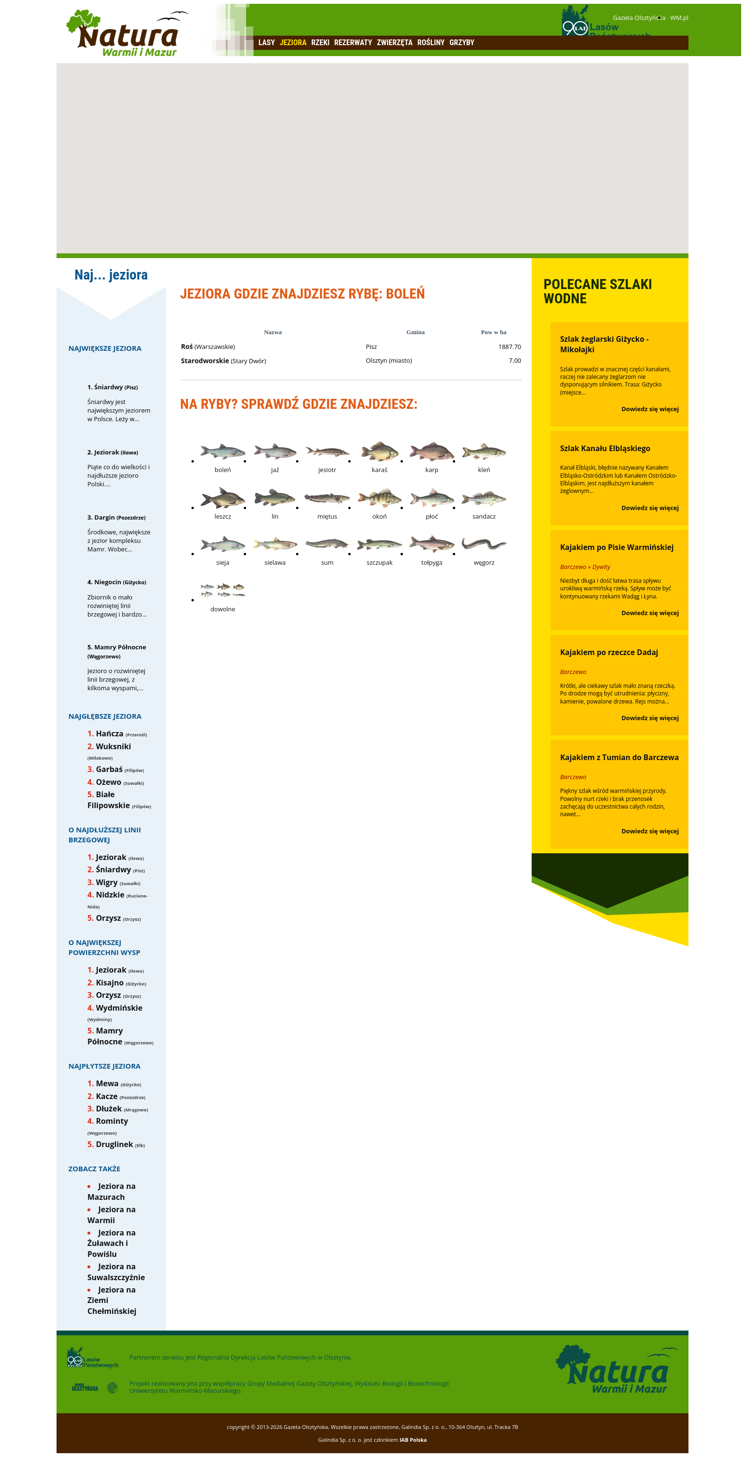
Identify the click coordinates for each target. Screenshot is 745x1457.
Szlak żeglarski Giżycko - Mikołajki (604, 344)
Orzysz (108, 918)
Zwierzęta (394, 42)
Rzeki (320, 42)
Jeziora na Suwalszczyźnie (116, 1271)
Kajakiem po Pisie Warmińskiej (617, 547)
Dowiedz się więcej (650, 409)
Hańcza (110, 733)
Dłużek (109, 1108)
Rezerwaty (353, 42)
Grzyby (462, 42)
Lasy (266, 42)
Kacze (107, 1096)
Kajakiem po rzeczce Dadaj (609, 652)
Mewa (107, 1083)
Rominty (112, 1121)
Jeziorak (107, 452)
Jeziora (293, 42)
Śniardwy (109, 387)
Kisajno (110, 982)
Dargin (105, 517)
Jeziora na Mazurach (111, 1191)
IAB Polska (413, 1439)
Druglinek (114, 1144)
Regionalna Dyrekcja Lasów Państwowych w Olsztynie (273, 1357)
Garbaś (109, 769)
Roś (187, 346)
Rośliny (431, 42)
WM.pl (679, 17)
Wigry (107, 882)
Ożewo (109, 782)
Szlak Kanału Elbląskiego (605, 448)
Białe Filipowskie (108, 799)
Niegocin (108, 582)
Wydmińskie (119, 1008)
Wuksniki (113, 746)
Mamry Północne (120, 647)
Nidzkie (110, 894)
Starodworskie (205, 360)
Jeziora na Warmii (111, 1214)
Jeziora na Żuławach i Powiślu (111, 1243)
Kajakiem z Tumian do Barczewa (619, 757)
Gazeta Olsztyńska (639, 17)
